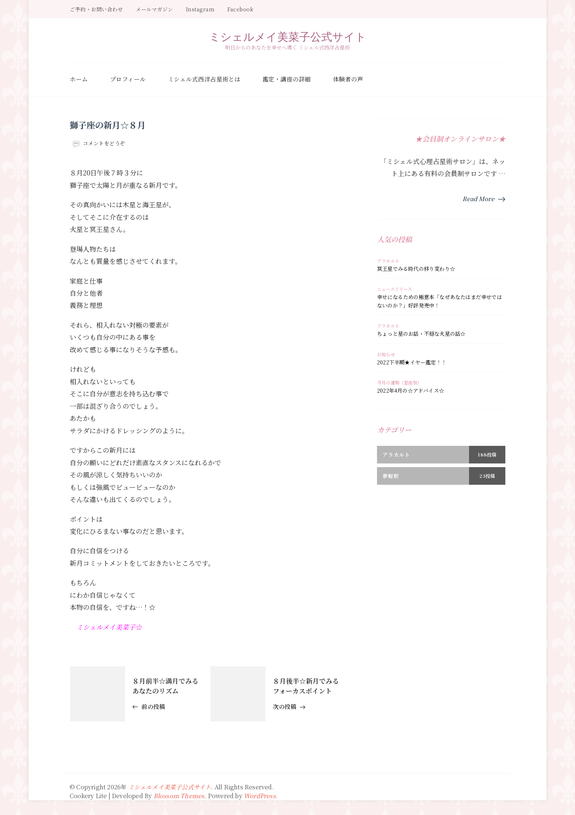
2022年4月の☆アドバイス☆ (410, 390)
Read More (478, 198)
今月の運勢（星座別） (399, 382)
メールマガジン (154, 9)
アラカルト (388, 261)
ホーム (79, 79)
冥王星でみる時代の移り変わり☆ (416, 268)
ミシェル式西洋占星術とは (204, 79)
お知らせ (386, 354)
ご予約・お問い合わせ (96, 9)
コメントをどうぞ (104, 143)
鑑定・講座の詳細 (287, 79)
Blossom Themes (179, 796)
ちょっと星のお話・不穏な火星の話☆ (421, 333)
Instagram (200, 9)
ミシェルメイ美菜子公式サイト (287, 36)
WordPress (260, 796)
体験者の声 (348, 79)
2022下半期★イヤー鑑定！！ (411, 362)
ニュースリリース (394, 289)
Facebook (240, 9)
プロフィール (128, 79)
